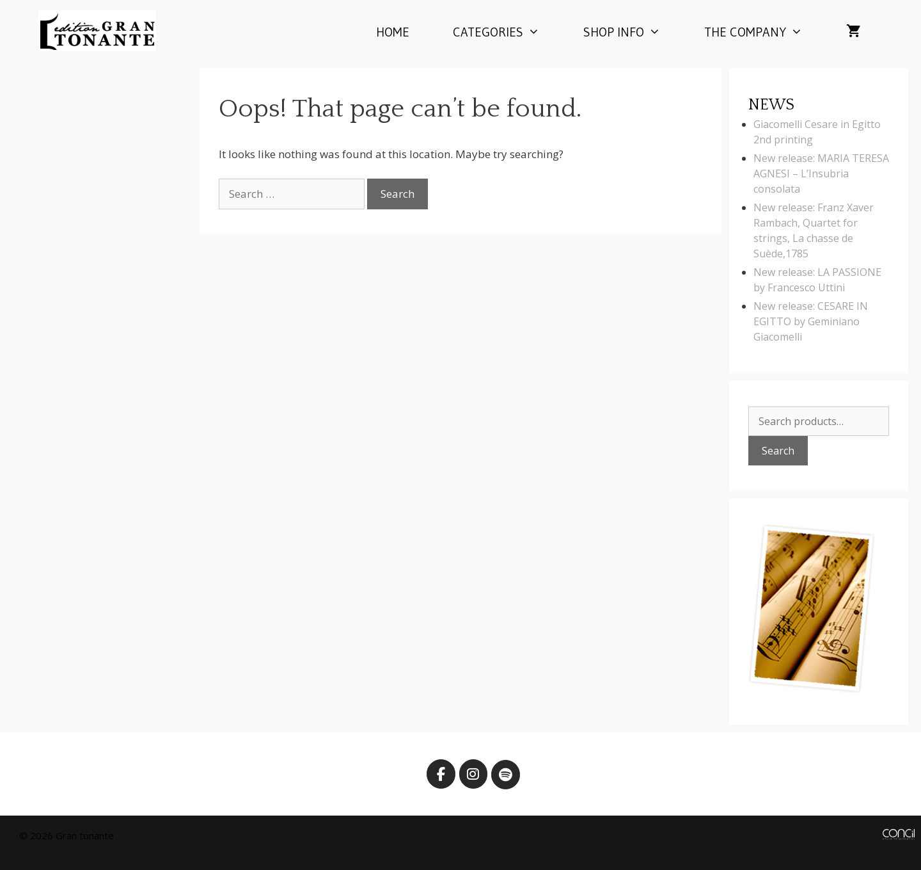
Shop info (632, 32)
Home (392, 32)
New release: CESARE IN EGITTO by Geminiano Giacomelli (810, 321)
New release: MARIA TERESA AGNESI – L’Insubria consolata (821, 173)
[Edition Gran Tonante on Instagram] (473, 774)
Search (778, 451)
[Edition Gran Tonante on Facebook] (441, 774)
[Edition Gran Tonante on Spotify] (505, 774)
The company (764, 32)
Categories (507, 32)
